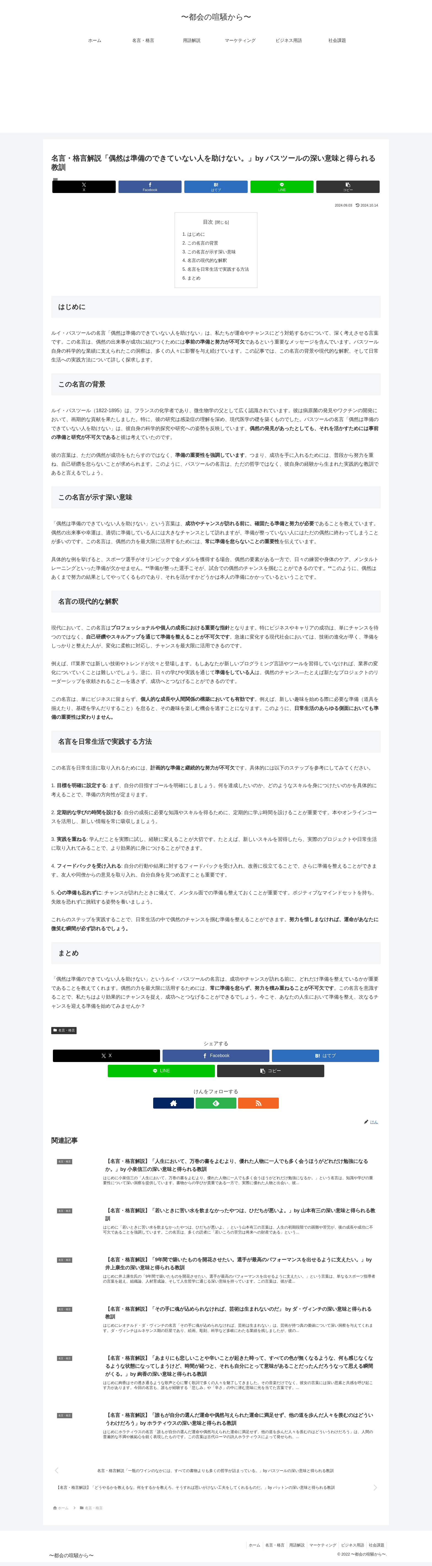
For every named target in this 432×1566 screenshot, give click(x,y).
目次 (208, 222)
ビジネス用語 (351, 1548)
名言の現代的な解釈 (207, 261)
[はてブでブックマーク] (216, 187)
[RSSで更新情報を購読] (228, 1104)
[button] (326, 187)
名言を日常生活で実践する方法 (218, 270)
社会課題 (376, 1548)
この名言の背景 (202, 243)
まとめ (194, 279)
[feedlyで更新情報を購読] (216, 1104)
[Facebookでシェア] (160, 187)
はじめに (196, 234)
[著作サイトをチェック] (203, 1104)
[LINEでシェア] (271, 187)
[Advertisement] (216, 94)
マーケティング (320, 1548)
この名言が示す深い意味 (211, 252)
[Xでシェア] (105, 187)
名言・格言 (64, 1031)
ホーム (249, 1548)
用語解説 (293, 1548)
